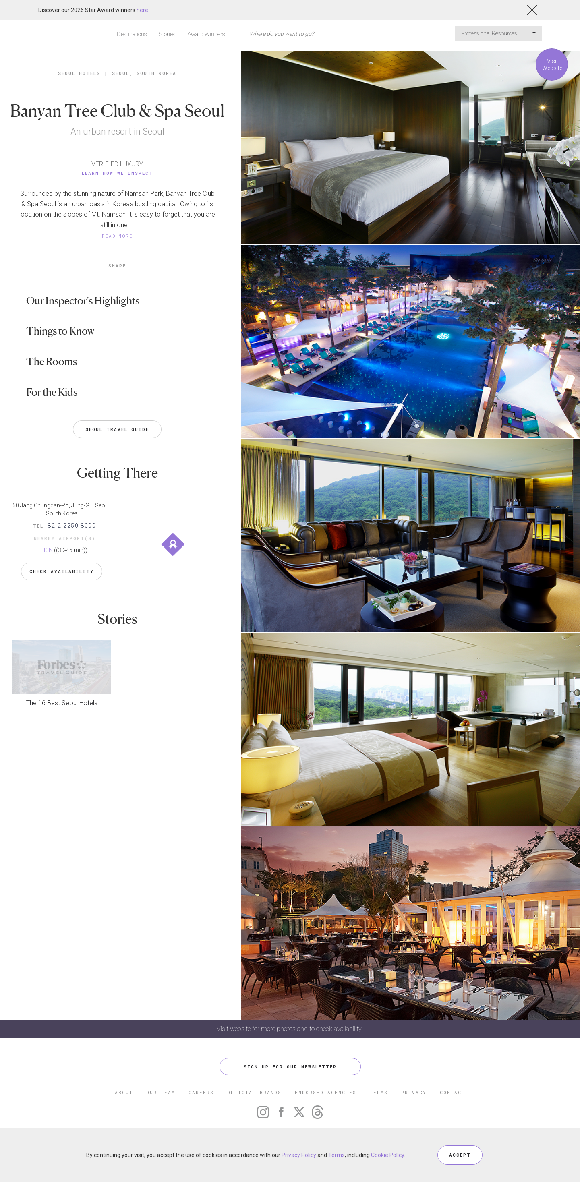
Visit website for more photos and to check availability (290, 1029)
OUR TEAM (160, 1092)
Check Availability (61, 571)
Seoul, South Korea (144, 73)
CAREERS (201, 1092)
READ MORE (117, 236)
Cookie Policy (387, 1155)
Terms (336, 1155)
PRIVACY (414, 1092)
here (142, 10)
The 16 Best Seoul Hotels (61, 703)
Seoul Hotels (79, 73)
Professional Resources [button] (498, 33)
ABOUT (124, 1092)
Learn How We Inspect (117, 173)
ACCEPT (460, 1155)
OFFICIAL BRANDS (254, 1092)
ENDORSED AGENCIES (325, 1092)
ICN (48, 550)
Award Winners (206, 34)
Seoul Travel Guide (117, 429)
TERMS (379, 1092)
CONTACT (452, 1092)
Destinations (132, 34)
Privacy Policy (299, 1155)
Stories (167, 34)
